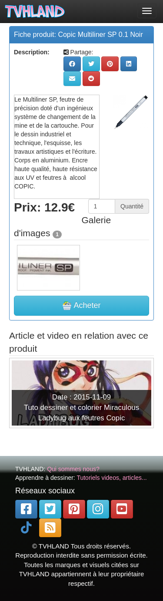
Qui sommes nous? (73, 469)
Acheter (81, 305)
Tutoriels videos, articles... (111, 477)
